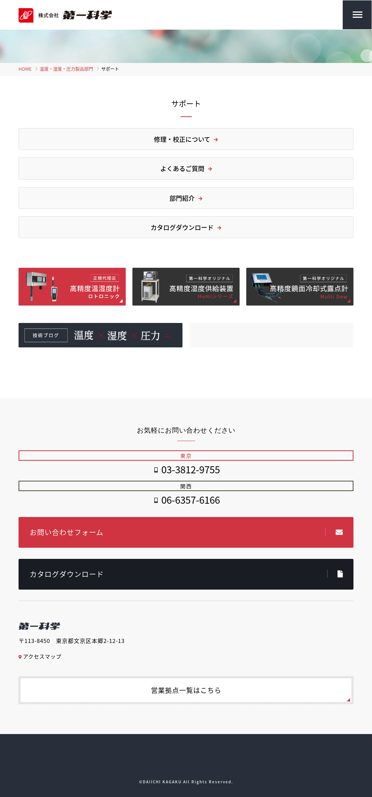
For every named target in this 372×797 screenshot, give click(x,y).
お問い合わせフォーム (186, 532)
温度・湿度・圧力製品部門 (66, 69)
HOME (25, 69)
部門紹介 (186, 198)
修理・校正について (186, 139)
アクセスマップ (40, 656)
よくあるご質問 (186, 168)
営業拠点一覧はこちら (186, 690)
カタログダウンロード (186, 227)
